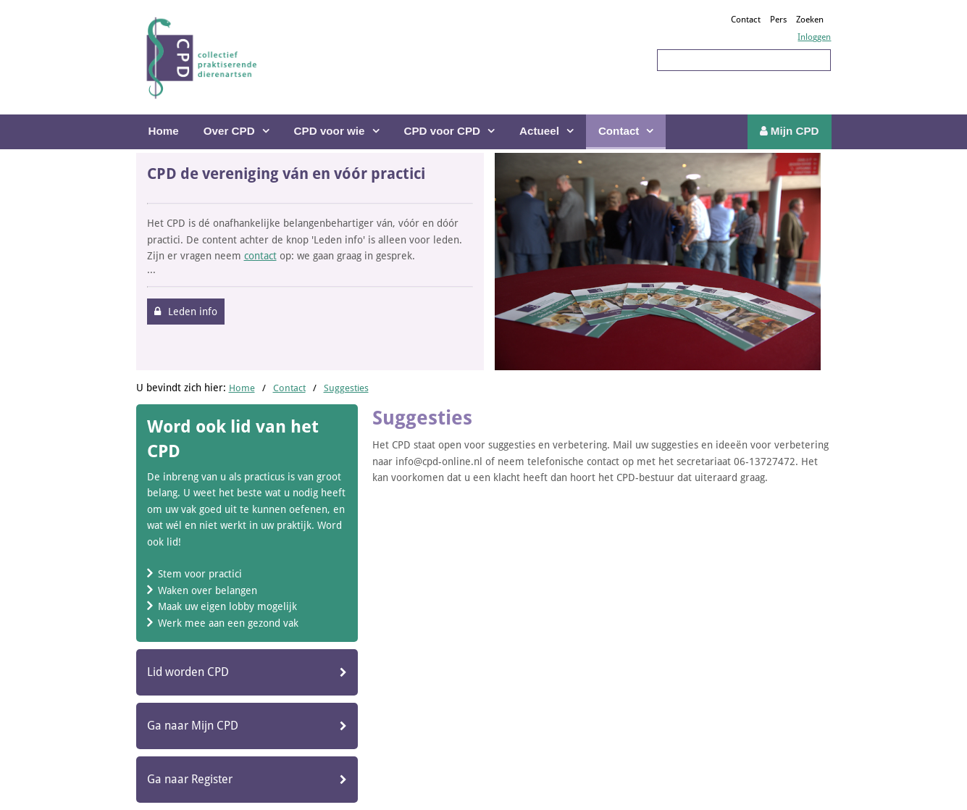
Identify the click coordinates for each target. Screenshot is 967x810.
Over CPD (229, 131)
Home (163, 131)
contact (260, 256)
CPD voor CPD (442, 131)
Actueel (539, 131)
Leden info (192, 311)
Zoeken (810, 19)
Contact (746, 19)
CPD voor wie (329, 131)
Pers (778, 19)
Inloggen (814, 37)
